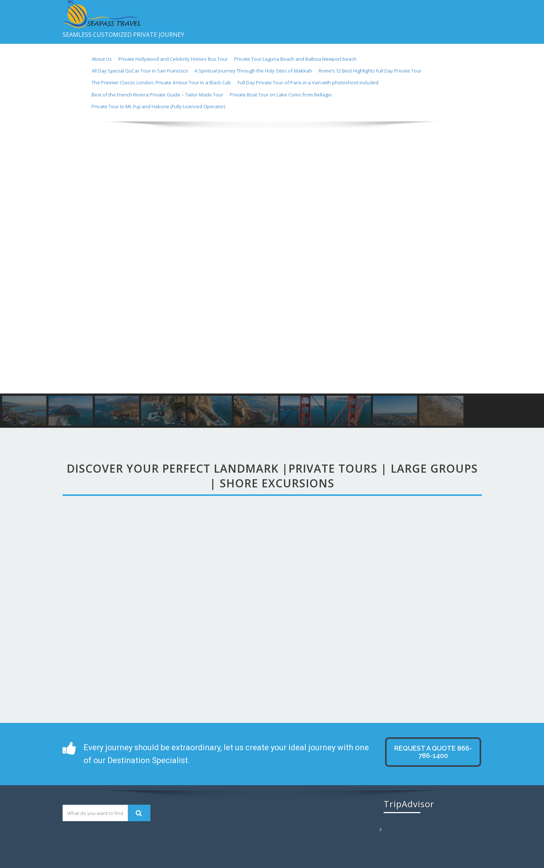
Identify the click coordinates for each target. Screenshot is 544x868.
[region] (272, 274)
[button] (11, 258)
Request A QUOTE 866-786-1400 (433, 751)
